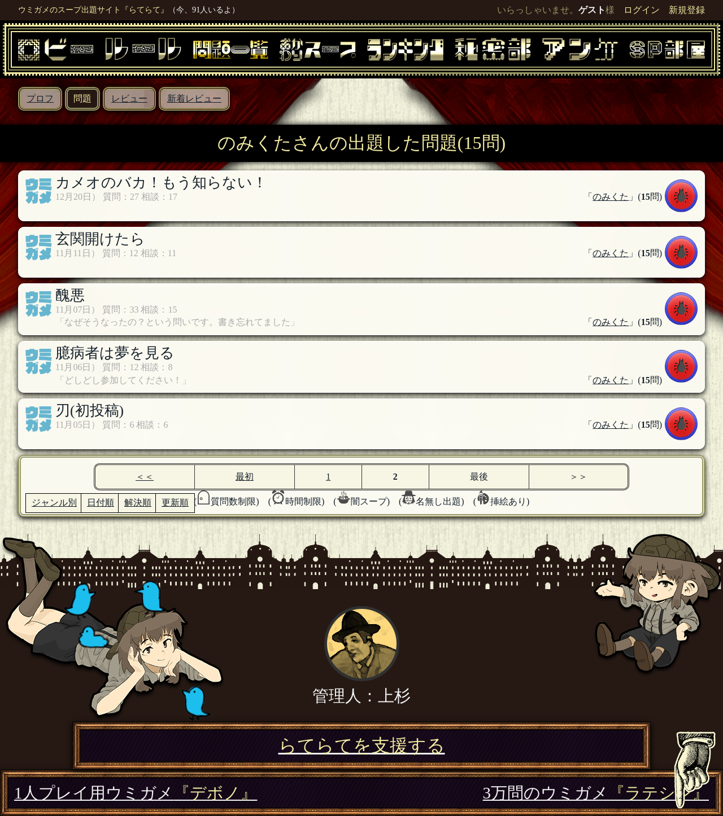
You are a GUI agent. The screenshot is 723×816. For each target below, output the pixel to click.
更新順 (175, 502)
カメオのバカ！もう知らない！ (161, 182)
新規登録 (687, 10)
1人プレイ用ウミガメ (135, 793)
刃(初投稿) (89, 410)
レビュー (129, 98)
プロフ (40, 98)
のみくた (611, 196)
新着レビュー (194, 98)
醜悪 (70, 295)
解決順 (137, 502)
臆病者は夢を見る (115, 353)
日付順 (100, 502)
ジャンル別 (54, 502)
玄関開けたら (100, 239)
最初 (245, 476)
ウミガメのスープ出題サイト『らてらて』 (93, 9)
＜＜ (145, 476)
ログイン (642, 10)
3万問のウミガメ (596, 793)
